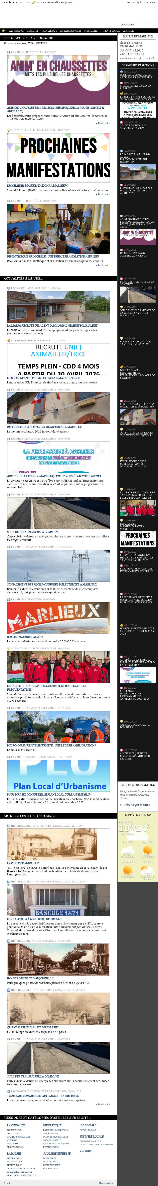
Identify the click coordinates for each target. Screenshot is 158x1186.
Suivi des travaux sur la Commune (33, 532)
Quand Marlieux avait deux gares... (33, 1027)
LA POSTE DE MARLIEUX (23, 863)
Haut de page (104, 1183)
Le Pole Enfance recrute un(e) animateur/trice (43, 378)
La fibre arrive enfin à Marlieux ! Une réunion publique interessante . (138, 608)
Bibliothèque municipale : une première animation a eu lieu (53, 256)
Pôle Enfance (42, 340)
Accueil (7, 1183)
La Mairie (32, 30)
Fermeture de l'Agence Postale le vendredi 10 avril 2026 (138, 199)
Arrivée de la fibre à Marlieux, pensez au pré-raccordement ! (54, 476)
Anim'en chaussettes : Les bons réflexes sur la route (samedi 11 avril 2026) (138, 231)
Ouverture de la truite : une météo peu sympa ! (138, 443)
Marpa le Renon (37, 288)
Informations (51, 1147)
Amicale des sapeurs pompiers (138, 735)
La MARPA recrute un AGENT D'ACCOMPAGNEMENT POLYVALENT (52, 325)
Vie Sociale (91, 30)
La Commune (16, 30)
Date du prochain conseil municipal (138, 263)
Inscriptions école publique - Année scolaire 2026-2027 (138, 472)
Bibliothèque (33, 52)
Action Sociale (88, 1130)
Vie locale (12, 1133)
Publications (33, 599)
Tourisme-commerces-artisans (47, 1091)
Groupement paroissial (56, 1143)
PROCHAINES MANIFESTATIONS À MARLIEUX (37, 185)
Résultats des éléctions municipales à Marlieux (44, 427)
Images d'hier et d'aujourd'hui (30, 978)
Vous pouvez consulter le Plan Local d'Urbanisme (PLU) (49, 794)
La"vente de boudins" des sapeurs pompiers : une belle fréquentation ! (138, 503)
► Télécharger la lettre (135, 805)
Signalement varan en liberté (135, 87)
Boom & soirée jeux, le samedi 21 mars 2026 (138, 351)
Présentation (14, 1130)
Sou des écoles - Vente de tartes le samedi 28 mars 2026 (138, 321)
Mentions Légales (135, 2)
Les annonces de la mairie (40, 389)
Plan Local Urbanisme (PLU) (41, 757)
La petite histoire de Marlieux (51, 825)
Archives (129, 30)
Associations (50, 1133)
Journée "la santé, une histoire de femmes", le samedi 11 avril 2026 (137, 558)
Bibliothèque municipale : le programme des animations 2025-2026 (138, 703)
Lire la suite (103, 123)
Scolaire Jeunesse (70, 30)
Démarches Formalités (19, 1172)
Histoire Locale (110, 30)
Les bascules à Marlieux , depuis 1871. (34, 919)
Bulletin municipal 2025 (25, 637)
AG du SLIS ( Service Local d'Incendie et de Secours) (138, 764)
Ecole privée (49, 1158)
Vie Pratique (49, 30)
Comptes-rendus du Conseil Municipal (138, 135)
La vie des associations (42, 130)
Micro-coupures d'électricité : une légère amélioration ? (51, 745)
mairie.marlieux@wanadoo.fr (137, 58)
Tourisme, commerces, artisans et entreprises (43, 1096)
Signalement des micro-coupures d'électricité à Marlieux (52, 584)
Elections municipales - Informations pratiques (138, 578)
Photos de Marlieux (44, 941)
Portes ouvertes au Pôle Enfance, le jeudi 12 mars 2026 (138, 639)
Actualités (13, 1143)
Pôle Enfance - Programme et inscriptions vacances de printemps (138, 382)
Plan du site (151, 2)
